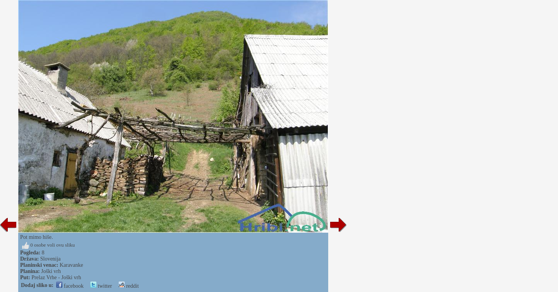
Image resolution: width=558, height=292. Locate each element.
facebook (70, 286)
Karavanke (71, 265)
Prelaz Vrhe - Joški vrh (56, 277)
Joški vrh (51, 271)
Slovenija (50, 259)
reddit (129, 286)
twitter (101, 286)
